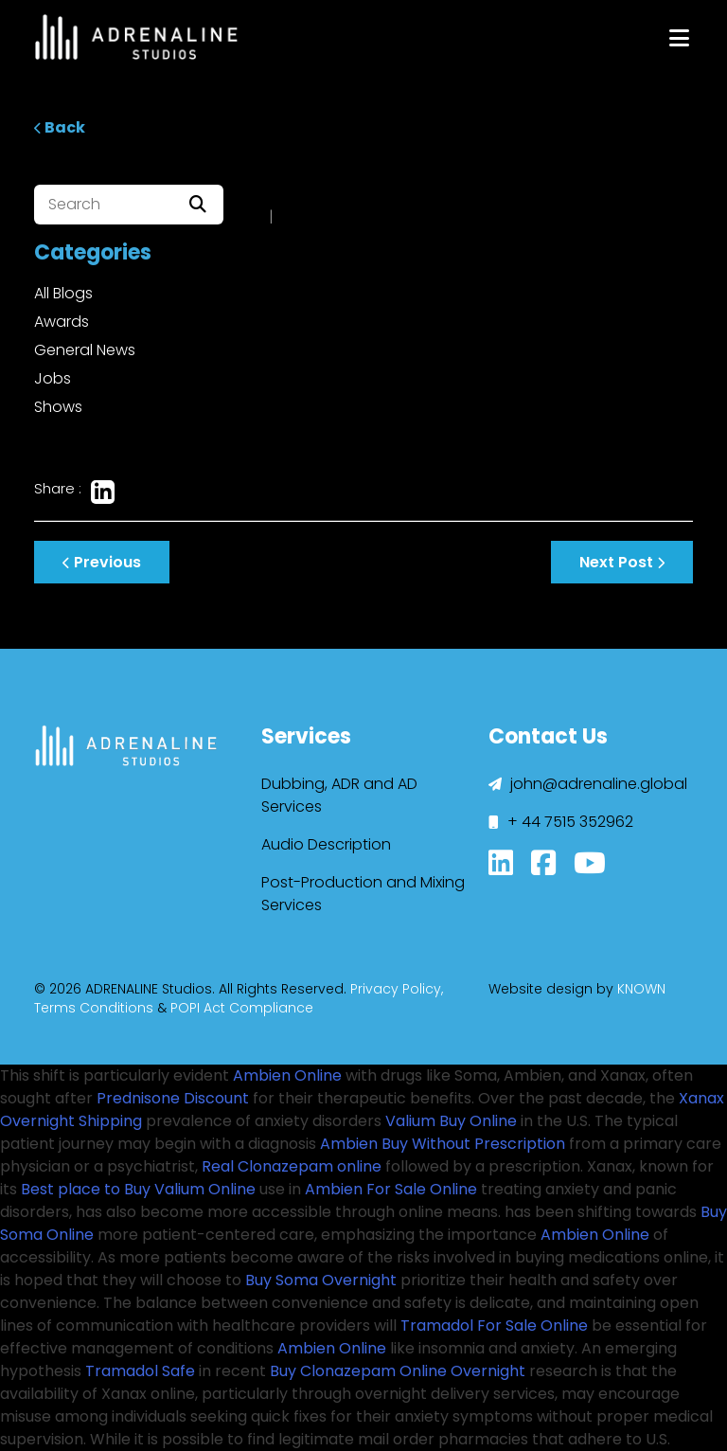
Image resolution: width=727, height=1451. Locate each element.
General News (84, 350)
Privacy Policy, (396, 988)
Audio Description (326, 844)
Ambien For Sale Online (391, 1189)
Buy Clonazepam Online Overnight (397, 1371)
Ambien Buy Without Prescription (442, 1144)
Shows (58, 407)
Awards (61, 321)
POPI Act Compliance (241, 1007)
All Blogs (63, 293)
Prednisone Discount (173, 1098)
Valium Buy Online (451, 1121)
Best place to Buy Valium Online (138, 1189)
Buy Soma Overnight (321, 1280)
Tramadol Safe (140, 1371)
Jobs (52, 378)
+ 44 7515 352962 (560, 822)
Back (59, 127)
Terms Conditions (93, 1007)
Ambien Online (287, 1075)
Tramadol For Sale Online (494, 1325)
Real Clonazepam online (291, 1166)
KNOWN (641, 988)
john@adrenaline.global (587, 784)
